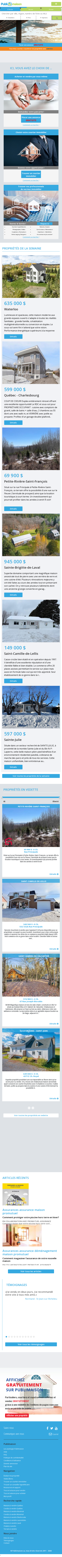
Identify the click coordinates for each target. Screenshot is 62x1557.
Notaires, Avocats (45, 227)
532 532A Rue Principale (31, 926)
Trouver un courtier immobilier (15, 1482)
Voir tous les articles (31, 1271)
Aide (5, 1452)
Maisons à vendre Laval (12, 1523)
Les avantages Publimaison (14, 1449)
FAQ (5, 1455)
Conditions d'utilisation (12, 1460)
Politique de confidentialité (14, 1458)
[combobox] (31, 13)
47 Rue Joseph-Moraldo (30, 1001)
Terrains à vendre (10, 1529)
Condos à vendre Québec (13, 1508)
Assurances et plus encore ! (45, 234)
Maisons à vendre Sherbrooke (15, 1517)
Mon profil (7, 1496)
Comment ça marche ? (31, 125)
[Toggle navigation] (56, 4)
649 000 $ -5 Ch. (31, 1074)
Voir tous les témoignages (31, 1344)
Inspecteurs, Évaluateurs (19, 232)
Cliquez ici (44, 224)
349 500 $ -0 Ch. (31, 924)
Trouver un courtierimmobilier (31, 174)
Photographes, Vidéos (19, 229)
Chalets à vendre (10, 1526)
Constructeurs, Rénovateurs (45, 229)
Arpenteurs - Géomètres (45, 232)
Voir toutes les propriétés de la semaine (31, 776)
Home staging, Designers (19, 234)
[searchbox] (31, 13)
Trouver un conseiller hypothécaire (17, 1485)
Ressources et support (12, 1487)
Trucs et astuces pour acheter (15, 1493)
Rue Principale (31, 851)
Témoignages (9, 1540)
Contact (6, 1543)
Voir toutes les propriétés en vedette (31, 1115)
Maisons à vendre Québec (13, 1505)
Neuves (31, 9)
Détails (13, 336)
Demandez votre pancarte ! (31, 112)
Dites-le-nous (8, 1538)
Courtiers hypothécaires (19, 227)
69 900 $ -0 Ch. (31, 849)
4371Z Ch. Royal (31, 1076)
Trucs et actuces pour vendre (14, 1490)
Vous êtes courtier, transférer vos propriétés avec (31, 49)
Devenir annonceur (11, 1463)
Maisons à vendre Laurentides (15, 1520)
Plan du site (8, 1466)
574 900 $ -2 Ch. (31, 999)
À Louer (51, 9)
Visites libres (8, 1479)
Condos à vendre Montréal (14, 1514)
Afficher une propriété (16, 1415)
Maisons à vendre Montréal (14, 1511)
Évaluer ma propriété (11, 1476)
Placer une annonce (31, 45)
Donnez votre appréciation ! (31, 167)
